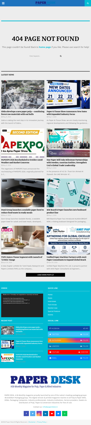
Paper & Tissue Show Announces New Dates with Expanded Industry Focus (67, 112)
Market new (52, 308)
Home (50, 295)
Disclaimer (32, 422)
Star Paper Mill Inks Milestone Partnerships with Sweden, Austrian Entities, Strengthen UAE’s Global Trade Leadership (67, 162)
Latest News (7, 74)
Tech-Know (52, 305)
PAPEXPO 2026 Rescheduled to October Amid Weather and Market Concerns (22, 161)
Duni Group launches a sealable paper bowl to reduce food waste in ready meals (22, 211)
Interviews (52, 301)
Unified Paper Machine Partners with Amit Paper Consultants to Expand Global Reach (66, 258)
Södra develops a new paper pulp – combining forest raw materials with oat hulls (22, 112)
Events (50, 315)
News (4, 82)
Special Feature (54, 311)
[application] (22, 305)
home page (45, 47)
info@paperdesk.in (50, 407)
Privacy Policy (41, 422)
